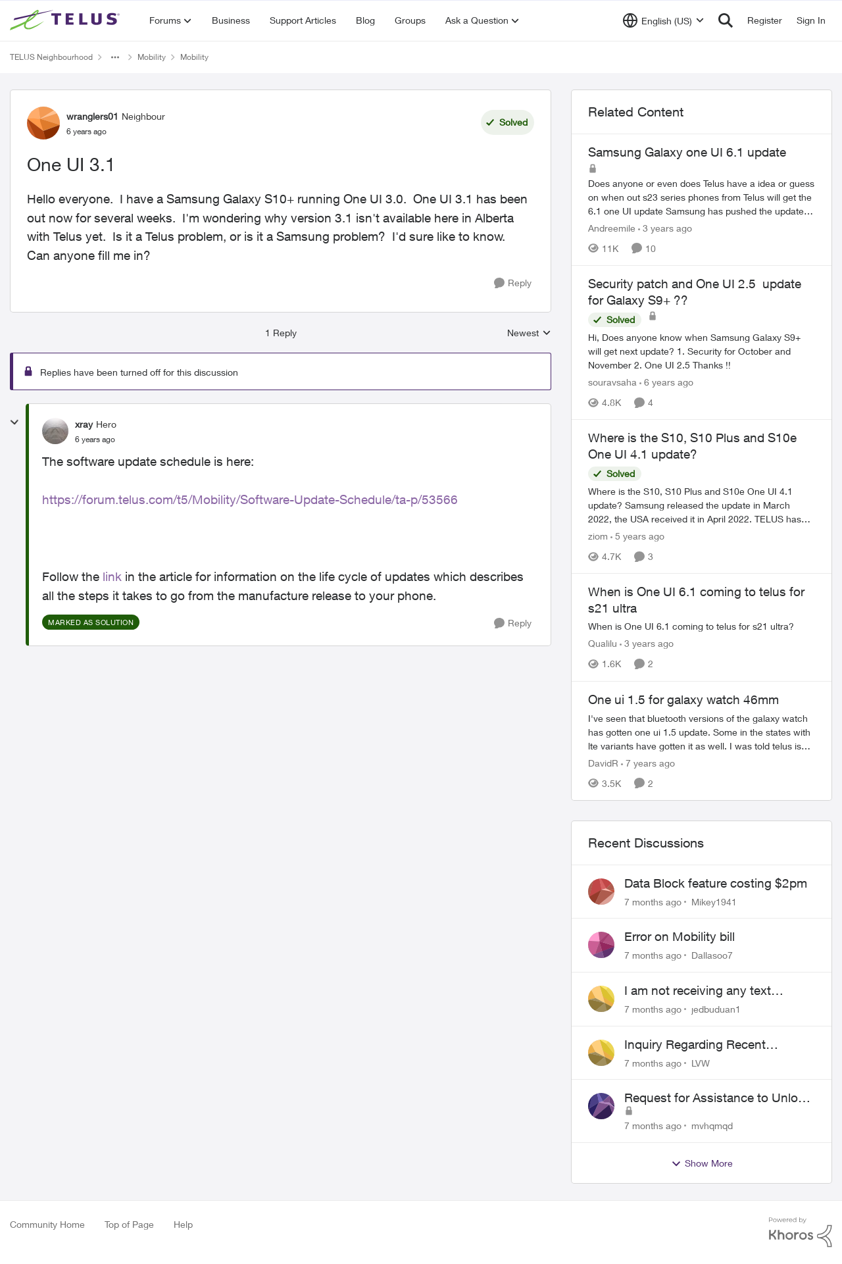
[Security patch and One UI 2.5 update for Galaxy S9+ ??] (701, 351)
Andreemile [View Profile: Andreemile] (611, 228)
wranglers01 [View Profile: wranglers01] (92, 116)
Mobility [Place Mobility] (151, 57)
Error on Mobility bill (679, 936)
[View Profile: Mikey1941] (601, 891)
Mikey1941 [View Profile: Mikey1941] (714, 901)
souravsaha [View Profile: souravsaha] (612, 382)
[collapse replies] (14, 422)
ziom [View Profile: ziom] (598, 536)
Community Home (47, 1224)
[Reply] (512, 283)
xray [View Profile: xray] (84, 424)
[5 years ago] (637, 536)
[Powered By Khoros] (800, 1232)
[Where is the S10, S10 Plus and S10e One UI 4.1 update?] (701, 505)
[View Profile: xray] (55, 431)
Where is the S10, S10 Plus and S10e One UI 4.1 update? (692, 445)
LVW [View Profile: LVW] (700, 1062)
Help (183, 1224)
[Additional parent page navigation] (115, 57)
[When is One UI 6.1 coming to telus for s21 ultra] (701, 627)
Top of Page (129, 1224)
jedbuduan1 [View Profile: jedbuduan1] (716, 1009)
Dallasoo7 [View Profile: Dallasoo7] (712, 955)
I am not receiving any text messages (697, 991)
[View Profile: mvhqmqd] (601, 1106)
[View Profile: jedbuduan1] (601, 999)
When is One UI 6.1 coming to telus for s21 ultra (696, 599)
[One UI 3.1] (95, 439)
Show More (702, 1163)
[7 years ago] (648, 763)
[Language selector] (663, 20)
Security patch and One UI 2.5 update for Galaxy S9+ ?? (694, 291)
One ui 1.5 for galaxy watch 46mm (683, 699)
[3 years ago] (665, 228)
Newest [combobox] (529, 333)
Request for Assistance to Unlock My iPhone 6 (717, 1098)
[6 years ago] (666, 382)
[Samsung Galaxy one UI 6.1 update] (701, 197)
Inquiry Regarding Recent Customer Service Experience (706, 1045)
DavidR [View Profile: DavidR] (603, 763)
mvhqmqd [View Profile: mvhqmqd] (712, 1125)
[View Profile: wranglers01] (43, 123)
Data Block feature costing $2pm (715, 883)
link (112, 576)
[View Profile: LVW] (601, 1053)
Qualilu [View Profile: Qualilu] (602, 643)
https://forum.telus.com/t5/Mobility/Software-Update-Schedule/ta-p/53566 (250, 499)
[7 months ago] (652, 901)
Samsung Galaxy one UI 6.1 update (687, 152)
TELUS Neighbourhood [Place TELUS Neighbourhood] (51, 57)
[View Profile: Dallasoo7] (601, 945)
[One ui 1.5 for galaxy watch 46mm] (701, 732)
